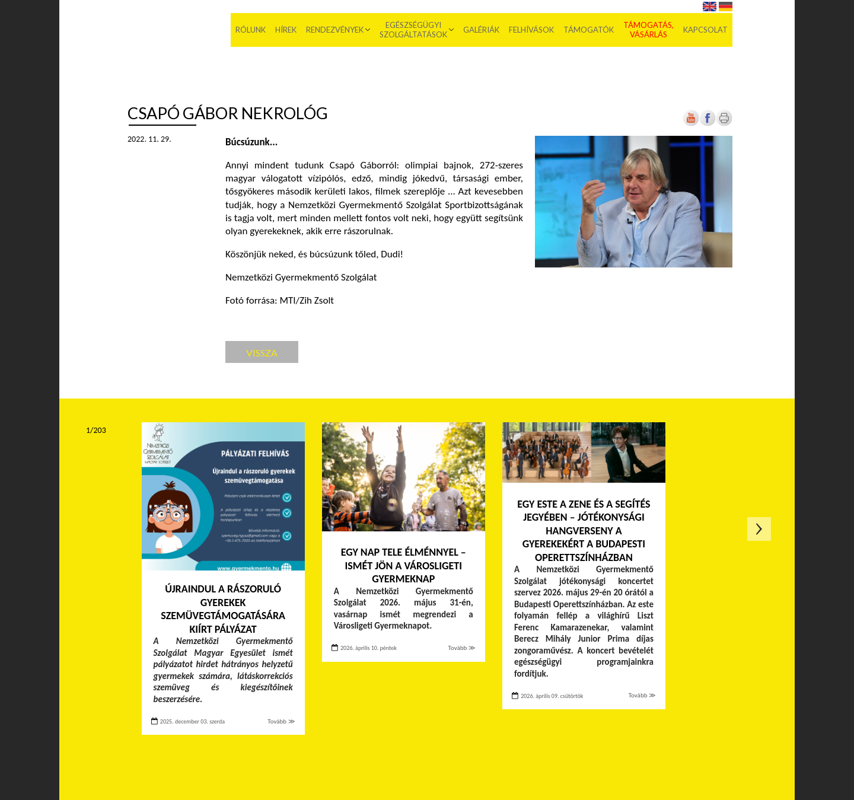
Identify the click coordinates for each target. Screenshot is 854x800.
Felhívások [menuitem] (531, 29)
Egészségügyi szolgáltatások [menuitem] (413, 29)
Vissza (262, 352)
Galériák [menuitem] (481, 29)
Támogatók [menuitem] (588, 29)
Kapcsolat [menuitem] (705, 29)
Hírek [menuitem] (286, 29)
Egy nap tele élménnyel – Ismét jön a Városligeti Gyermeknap (403, 565)
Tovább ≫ (281, 721)
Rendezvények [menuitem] (335, 29)
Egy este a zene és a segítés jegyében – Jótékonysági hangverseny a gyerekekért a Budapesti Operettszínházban (583, 531)
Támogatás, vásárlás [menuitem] (648, 29)
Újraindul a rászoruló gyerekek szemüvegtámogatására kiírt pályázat (223, 609)
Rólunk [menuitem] (250, 29)
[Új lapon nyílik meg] (707, 124)
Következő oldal (759, 529)
